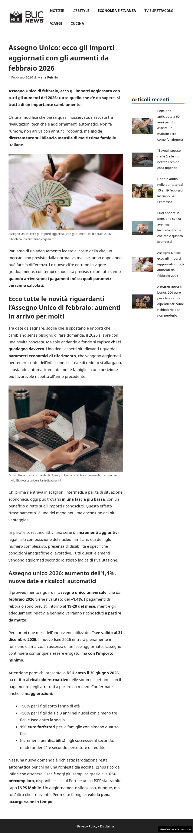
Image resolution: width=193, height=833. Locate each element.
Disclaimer (108, 826)
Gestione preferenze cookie (175, 829)
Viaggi (56, 23)
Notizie (57, 10)
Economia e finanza (117, 10)
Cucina (77, 23)
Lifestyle (80, 10)
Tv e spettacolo (159, 10)
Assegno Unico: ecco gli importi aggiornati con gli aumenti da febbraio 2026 (170, 264)
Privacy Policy (87, 826)
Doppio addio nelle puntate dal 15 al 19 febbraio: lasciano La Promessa (170, 190)
